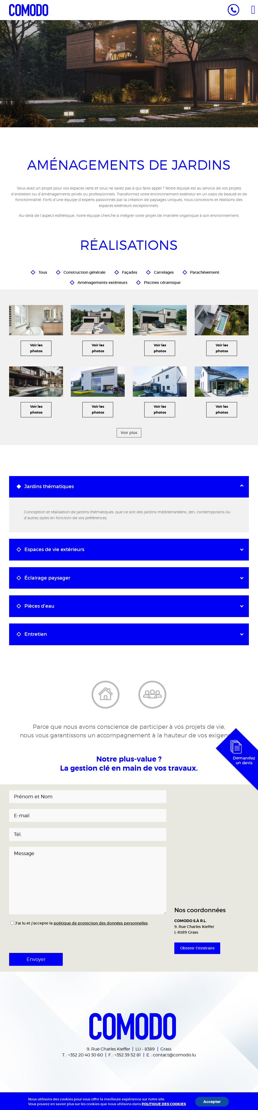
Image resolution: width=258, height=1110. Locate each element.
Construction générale (84, 271)
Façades (129, 271)
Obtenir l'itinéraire (197, 948)
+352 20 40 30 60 (85, 1054)
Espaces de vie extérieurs (54, 549)
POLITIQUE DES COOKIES (164, 1104)
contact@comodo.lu (174, 1054)
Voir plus (129, 432)
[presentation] (36, 935)
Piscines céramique (162, 281)
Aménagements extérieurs (102, 281)
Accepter (212, 1101)
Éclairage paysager (47, 578)
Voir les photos (36, 348)
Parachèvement (204, 271)
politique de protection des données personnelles (101, 923)
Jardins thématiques (49, 486)
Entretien (35, 634)
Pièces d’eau (39, 606)
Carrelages (164, 271)
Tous (43, 271)
